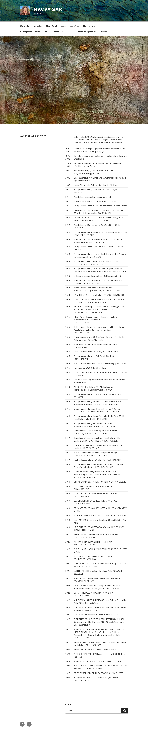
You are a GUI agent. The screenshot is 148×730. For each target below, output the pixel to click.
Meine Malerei (89, 26)
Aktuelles (38, 26)
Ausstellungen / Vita (70, 26)
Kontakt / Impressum (87, 32)
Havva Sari (49, 9)
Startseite (24, 26)
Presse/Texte (58, 32)
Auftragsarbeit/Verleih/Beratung (34, 32)
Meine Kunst (51, 26)
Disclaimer (104, 32)
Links (71, 32)
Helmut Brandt (89, 166)
